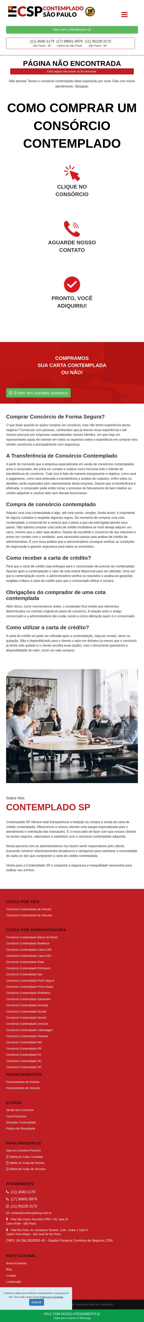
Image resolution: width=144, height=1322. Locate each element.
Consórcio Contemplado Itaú (24, 974)
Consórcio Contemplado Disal (25, 962)
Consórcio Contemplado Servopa (27, 1005)
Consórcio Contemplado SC (24, 1061)
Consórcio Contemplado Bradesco (27, 943)
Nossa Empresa (16, 1263)
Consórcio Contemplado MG (24, 1042)
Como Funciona (16, 1116)
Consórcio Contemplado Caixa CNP (29, 949)
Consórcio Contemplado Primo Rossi (29, 986)
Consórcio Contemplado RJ (23, 1054)
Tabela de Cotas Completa (24, 1156)
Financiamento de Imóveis (22, 1082)
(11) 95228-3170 (98, 41)
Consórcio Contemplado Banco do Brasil (31, 937)
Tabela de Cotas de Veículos (25, 1169)
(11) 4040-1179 (42, 41)
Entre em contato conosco (38, 393)
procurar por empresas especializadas (45, 434)
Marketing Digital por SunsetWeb (95, 1304)
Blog (9, 1269)
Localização (13, 1281)
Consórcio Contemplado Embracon (28, 968)
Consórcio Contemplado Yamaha (27, 1036)
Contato (11, 1275)
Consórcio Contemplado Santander (28, 999)
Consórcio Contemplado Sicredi (26, 1017)
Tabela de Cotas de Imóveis (25, 1163)
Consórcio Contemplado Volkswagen (29, 1030)
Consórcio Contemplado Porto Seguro (30, 980)
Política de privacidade (51, 1297)
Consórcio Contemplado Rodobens (28, 992)
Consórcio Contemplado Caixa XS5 (28, 955)
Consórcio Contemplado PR (24, 1048)
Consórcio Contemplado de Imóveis (28, 909)
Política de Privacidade (20, 1128)
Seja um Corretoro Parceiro (23, 1150)
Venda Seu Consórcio (20, 1110)
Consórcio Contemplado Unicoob (27, 1023)
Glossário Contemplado (21, 1122)
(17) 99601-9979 (69, 41)
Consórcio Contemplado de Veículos (29, 915)
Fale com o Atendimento (72, 29)
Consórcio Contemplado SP (23, 1067)
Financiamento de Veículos (23, 1088)
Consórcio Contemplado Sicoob (26, 1011)
